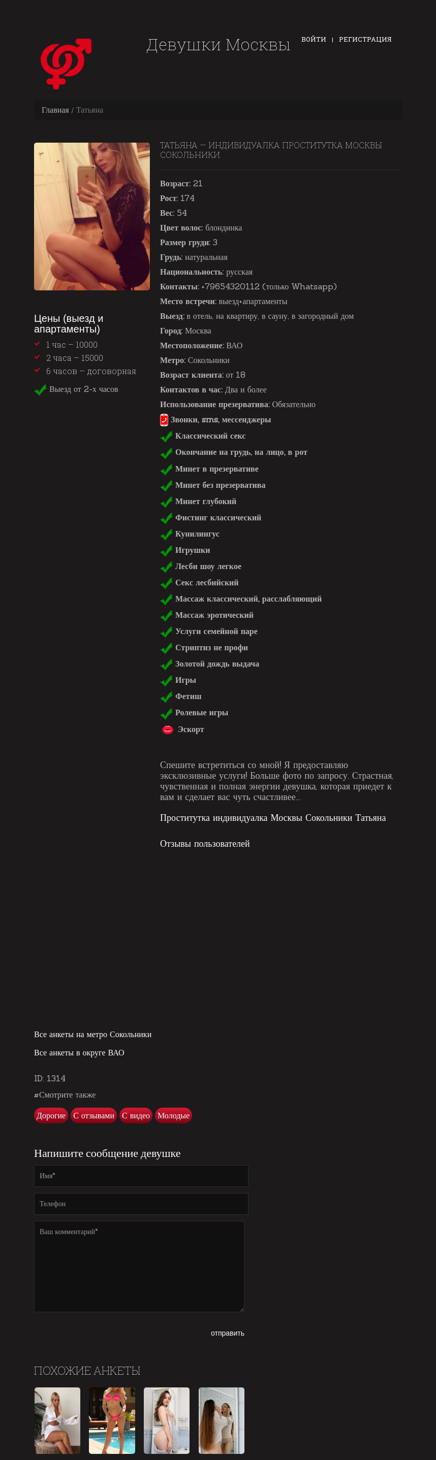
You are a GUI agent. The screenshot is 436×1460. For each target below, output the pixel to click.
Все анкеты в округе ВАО (79, 1052)
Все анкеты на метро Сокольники (92, 1034)
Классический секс (202, 435)
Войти (313, 39)
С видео (136, 1115)
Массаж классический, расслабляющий (241, 598)
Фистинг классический (210, 517)
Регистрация (365, 39)
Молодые (174, 1115)
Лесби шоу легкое (200, 566)
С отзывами (93, 1115)
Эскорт (182, 729)
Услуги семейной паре (209, 631)
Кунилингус (190, 533)
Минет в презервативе (209, 468)
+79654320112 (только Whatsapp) (269, 286)
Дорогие (51, 1115)
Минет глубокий (198, 501)
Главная (55, 110)
